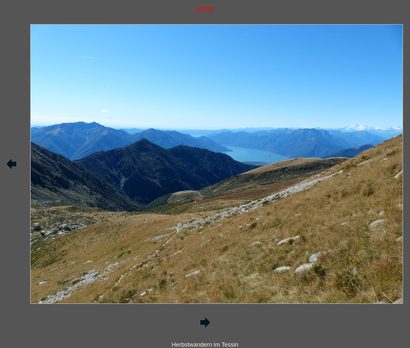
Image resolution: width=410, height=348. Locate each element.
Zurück (205, 8)
